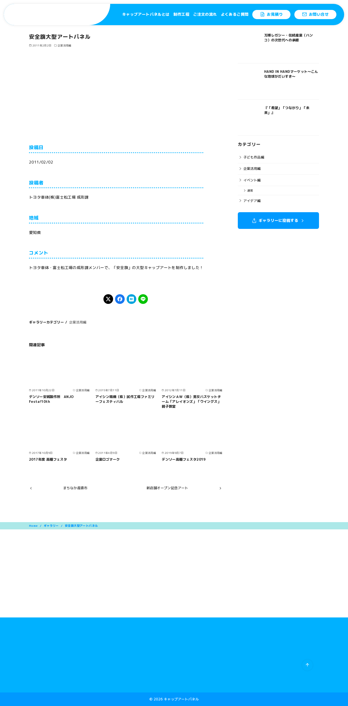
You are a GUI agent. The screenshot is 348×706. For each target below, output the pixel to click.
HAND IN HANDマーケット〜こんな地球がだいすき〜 (291, 74)
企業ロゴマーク (107, 459)
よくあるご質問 (235, 14)
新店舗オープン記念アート (167, 488)
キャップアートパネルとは (146, 14)
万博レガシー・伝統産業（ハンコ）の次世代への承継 (288, 38)
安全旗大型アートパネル (81, 526)
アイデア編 (252, 200)
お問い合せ (315, 14)
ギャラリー (51, 526)
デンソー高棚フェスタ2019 (184, 459)
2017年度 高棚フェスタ (48, 459)
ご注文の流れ (205, 14)
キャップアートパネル (181, 699)
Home (33, 526)
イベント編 (252, 180)
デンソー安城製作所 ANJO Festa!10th (51, 399)
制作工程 (181, 14)
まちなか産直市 (75, 488)
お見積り (271, 14)
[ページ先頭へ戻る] (307, 665)
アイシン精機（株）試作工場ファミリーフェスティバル (125, 399)
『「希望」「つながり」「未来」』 (286, 110)
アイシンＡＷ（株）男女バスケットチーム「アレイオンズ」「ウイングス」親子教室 (191, 401)
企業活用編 (64, 45)
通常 (250, 190)
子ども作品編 (253, 157)
